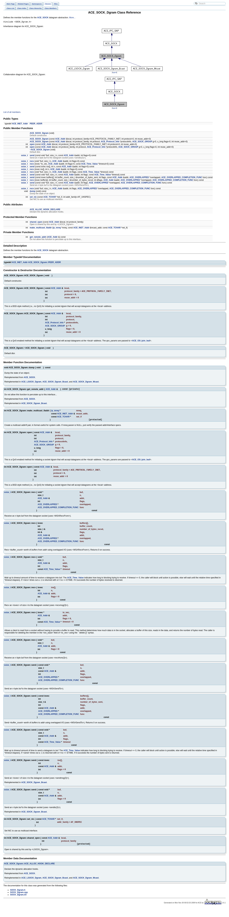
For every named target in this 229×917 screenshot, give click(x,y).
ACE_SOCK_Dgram (39, 133)
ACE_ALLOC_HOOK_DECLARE (45, 210)
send (32, 156)
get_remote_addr (38, 237)
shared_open (36, 222)
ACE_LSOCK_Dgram (31, 384)
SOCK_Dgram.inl (18, 903)
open (32, 145)
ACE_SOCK (42, 17)
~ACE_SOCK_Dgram (40, 150)
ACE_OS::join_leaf (141, 343)
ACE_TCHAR (49, 197)
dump (32, 192)
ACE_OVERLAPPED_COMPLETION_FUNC (181, 178)
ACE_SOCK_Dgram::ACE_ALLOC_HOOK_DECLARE (29, 872)
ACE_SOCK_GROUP (142, 142)
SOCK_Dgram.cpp (19, 901)
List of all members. (12, 112)
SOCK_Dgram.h (17, 899)
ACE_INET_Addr (20, 124)
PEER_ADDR (36, 124)
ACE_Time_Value (89, 164)
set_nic (33, 197)
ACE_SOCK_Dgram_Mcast (86, 384)
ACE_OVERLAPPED (139, 178)
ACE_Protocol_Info (110, 142)
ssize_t (24, 156)
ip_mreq (57, 228)
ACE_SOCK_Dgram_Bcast (55, 384)
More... (72, 17)
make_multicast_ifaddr (41, 228)
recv (32, 161)
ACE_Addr (60, 139)
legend (114, 73)
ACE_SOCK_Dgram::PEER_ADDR (44, 263)
